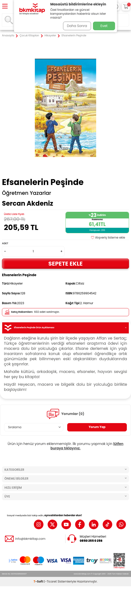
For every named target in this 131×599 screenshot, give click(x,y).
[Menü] (5, 6)
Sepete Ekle (65, 263)
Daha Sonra (77, 25)
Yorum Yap (97, 427)
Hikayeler (50, 35)
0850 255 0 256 (91, 541)
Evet (104, 25)
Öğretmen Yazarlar (26, 193)
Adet (5, 243)
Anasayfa (8, 35)
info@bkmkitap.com (30, 539)
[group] (65, 107)
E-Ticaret (50, 581)
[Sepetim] (126, 7)
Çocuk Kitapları (29, 35)
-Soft (39, 581)
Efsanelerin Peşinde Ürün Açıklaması (65, 328)
